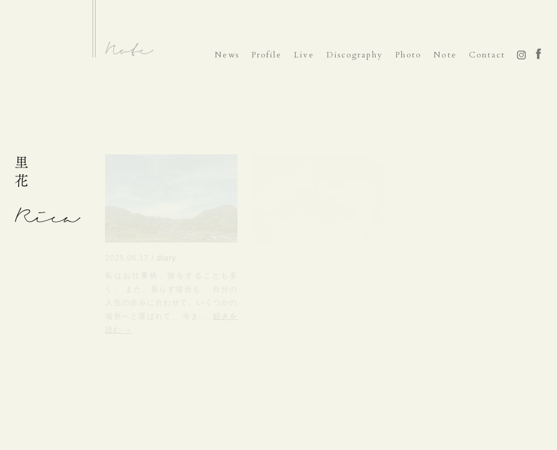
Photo (408, 55)
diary (166, 258)
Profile (266, 55)
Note (444, 55)
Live (304, 55)
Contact (487, 55)
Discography (354, 55)
